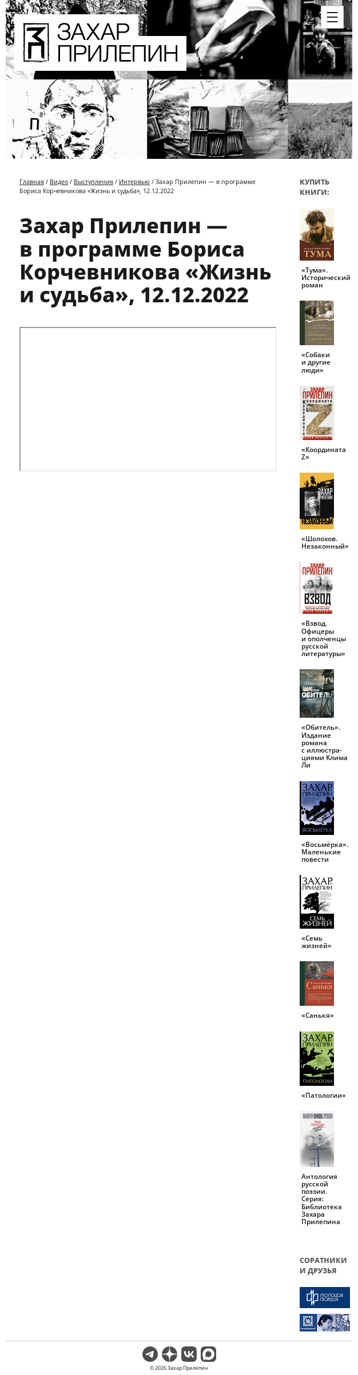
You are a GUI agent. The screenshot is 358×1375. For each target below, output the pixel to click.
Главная (31, 181)
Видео (59, 181)
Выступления (93, 181)
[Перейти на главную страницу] (100, 64)
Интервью (134, 181)
